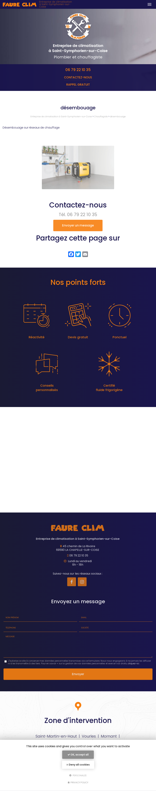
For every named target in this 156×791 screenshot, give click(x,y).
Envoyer (78, 674)
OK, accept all (78, 754)
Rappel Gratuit (78, 84)
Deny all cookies (78, 764)
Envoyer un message (78, 225)
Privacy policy (78, 782)
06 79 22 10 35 (78, 69)
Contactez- (78, 77)
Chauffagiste (101, 116)
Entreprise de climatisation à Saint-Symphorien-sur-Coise (55, 4)
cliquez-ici (133, 663)
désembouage (118, 116)
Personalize (78, 775)
